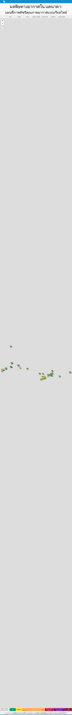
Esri (7, 710)
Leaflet (2, 709)
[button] (2, 20)
